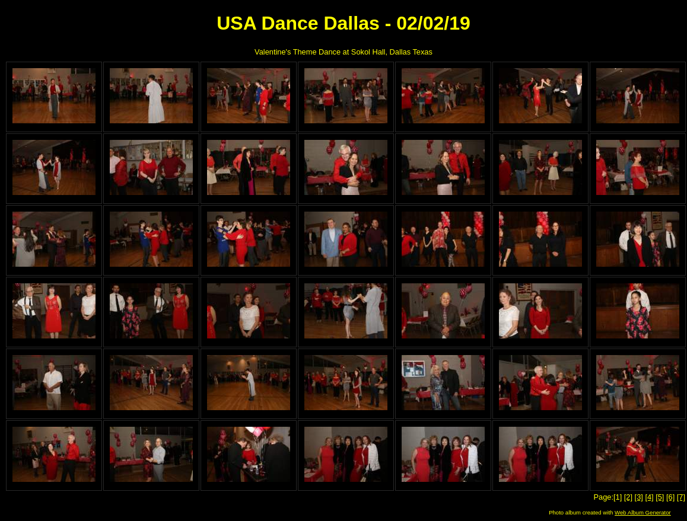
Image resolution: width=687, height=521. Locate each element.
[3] (639, 497)
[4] (649, 497)
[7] (681, 497)
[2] (628, 497)
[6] (670, 497)
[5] (660, 497)
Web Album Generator (643, 512)
